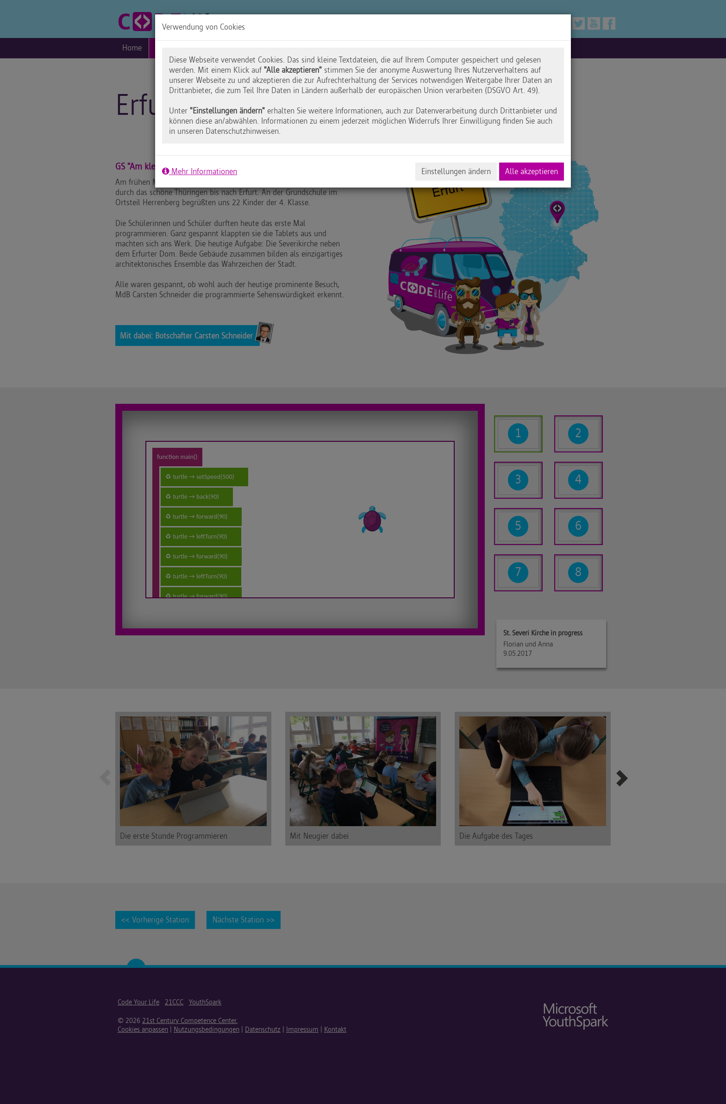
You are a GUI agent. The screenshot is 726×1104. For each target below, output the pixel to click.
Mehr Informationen (199, 171)
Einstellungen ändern (456, 171)
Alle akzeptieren (531, 171)
